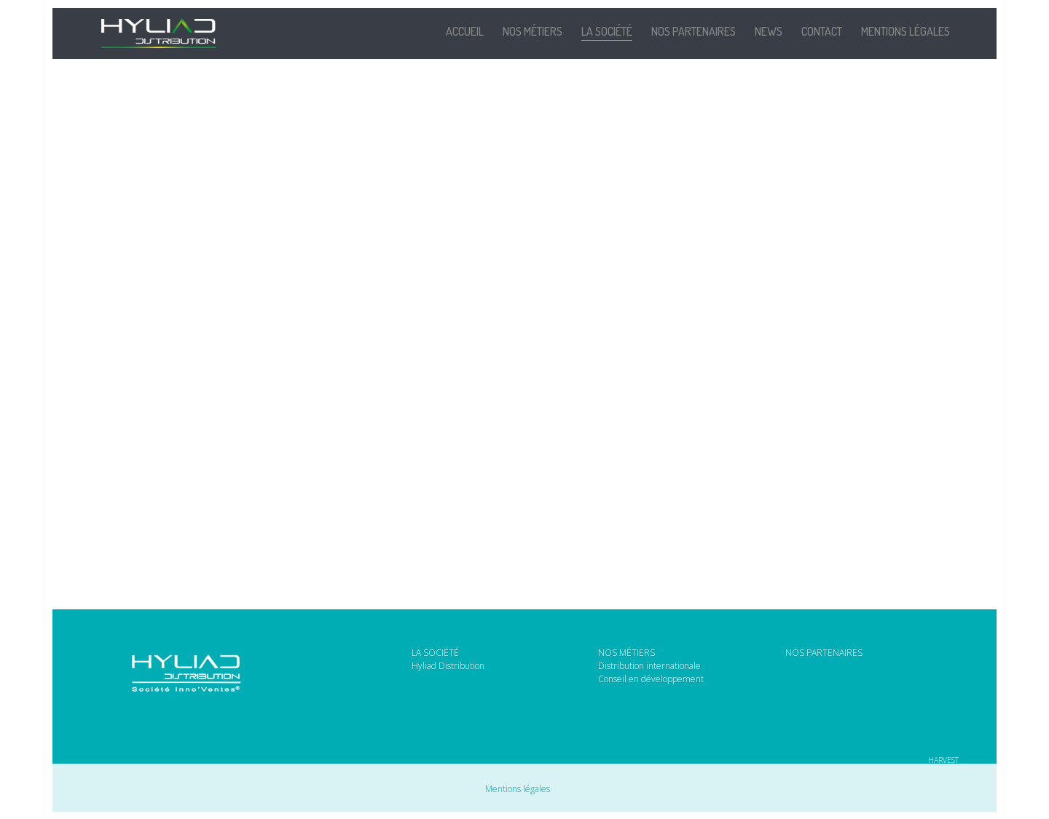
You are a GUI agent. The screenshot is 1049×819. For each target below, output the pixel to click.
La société (606, 31)
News (768, 31)
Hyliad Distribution (448, 666)
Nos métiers (532, 31)
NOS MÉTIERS (626, 653)
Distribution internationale (649, 666)
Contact (821, 31)
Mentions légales (905, 31)
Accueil (465, 31)
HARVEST (943, 759)
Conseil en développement (651, 679)
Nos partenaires (693, 31)
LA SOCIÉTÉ (435, 653)
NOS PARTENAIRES (824, 653)
